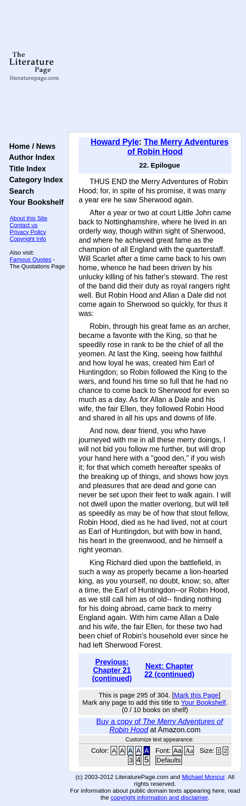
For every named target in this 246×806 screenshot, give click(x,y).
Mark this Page (196, 695)
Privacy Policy (28, 232)
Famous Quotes (30, 259)
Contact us (23, 225)
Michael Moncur (203, 776)
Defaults (168, 760)
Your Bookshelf (34, 202)
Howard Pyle (115, 142)
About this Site (29, 218)
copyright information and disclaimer (159, 797)
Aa (177, 750)
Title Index (25, 168)
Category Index (34, 179)
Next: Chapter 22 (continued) (169, 670)
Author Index (30, 157)
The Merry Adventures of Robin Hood (177, 146)
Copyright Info (28, 238)
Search (19, 191)
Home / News (30, 146)
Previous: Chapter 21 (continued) (112, 670)
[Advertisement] (155, 66)
